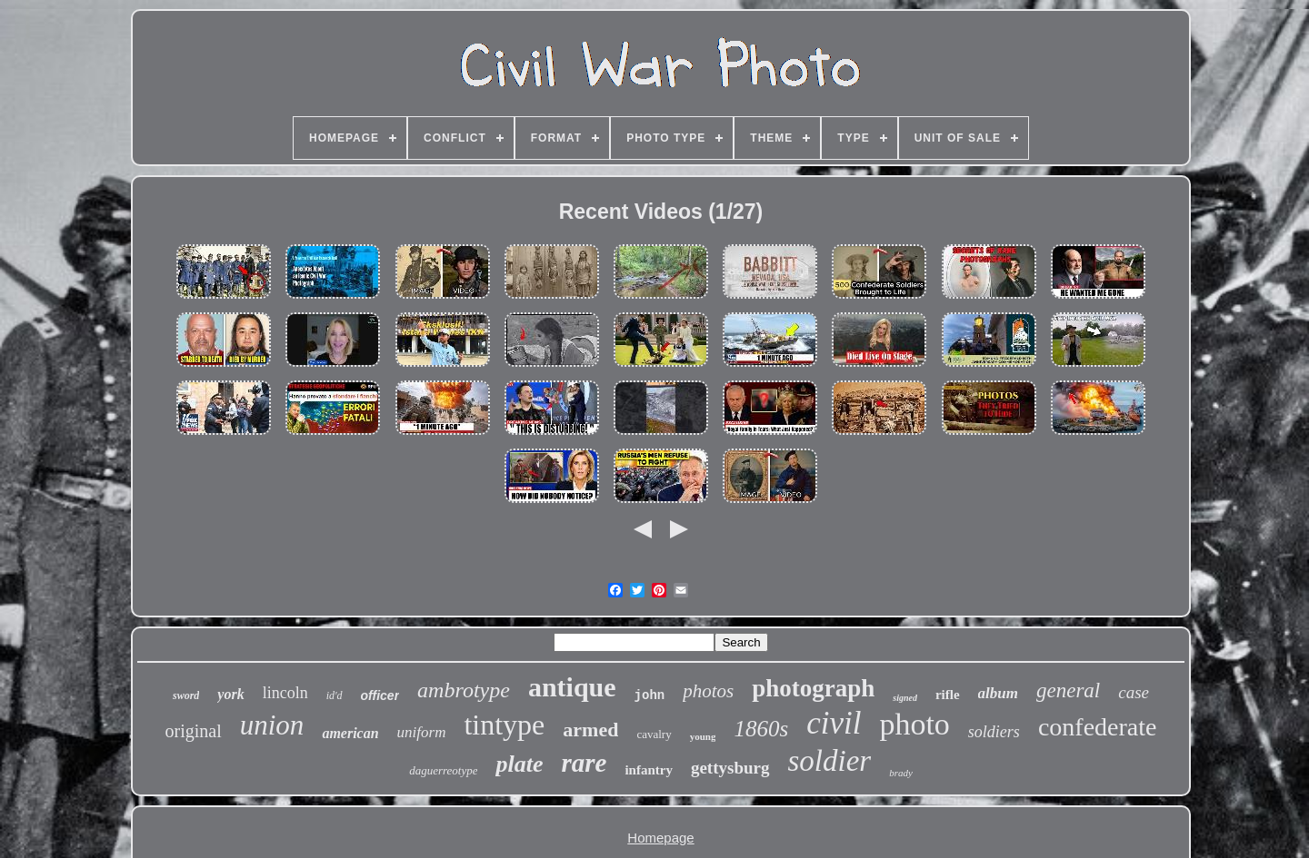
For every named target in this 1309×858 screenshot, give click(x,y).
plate (519, 764)
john (650, 695)
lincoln (285, 693)
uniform (421, 732)
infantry (649, 770)
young (703, 736)
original (193, 731)
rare (583, 762)
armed (590, 729)
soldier (830, 761)
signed (905, 698)
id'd (334, 695)
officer (380, 695)
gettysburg (730, 767)
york (230, 694)
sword (186, 695)
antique (572, 687)
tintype (504, 724)
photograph (813, 688)
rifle (947, 694)
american (350, 733)
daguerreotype (443, 770)
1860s (761, 728)
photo (914, 724)
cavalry (653, 734)
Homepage (660, 837)
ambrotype (463, 690)
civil (833, 723)
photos (708, 691)
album (998, 693)
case (1133, 692)
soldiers (994, 732)
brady (901, 772)
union (272, 725)
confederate (1097, 727)
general (1068, 690)
